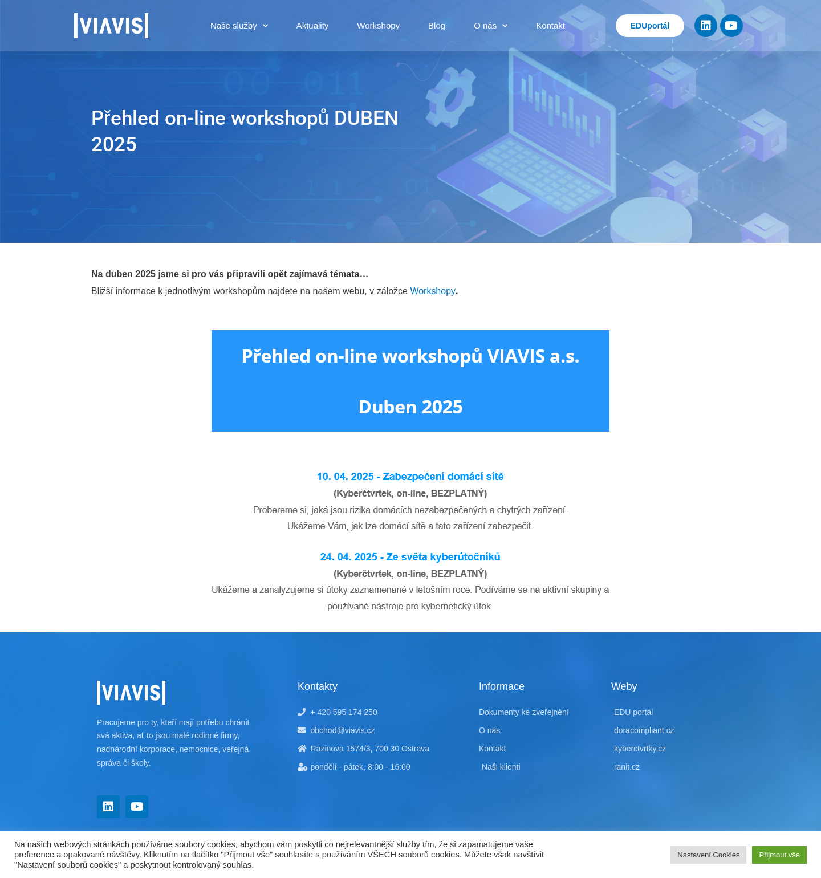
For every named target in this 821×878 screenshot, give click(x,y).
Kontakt (550, 25)
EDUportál (650, 25)
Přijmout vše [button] (779, 855)
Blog (436, 25)
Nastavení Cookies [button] (708, 855)
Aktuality (312, 25)
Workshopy (378, 25)
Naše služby (239, 26)
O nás (490, 26)
